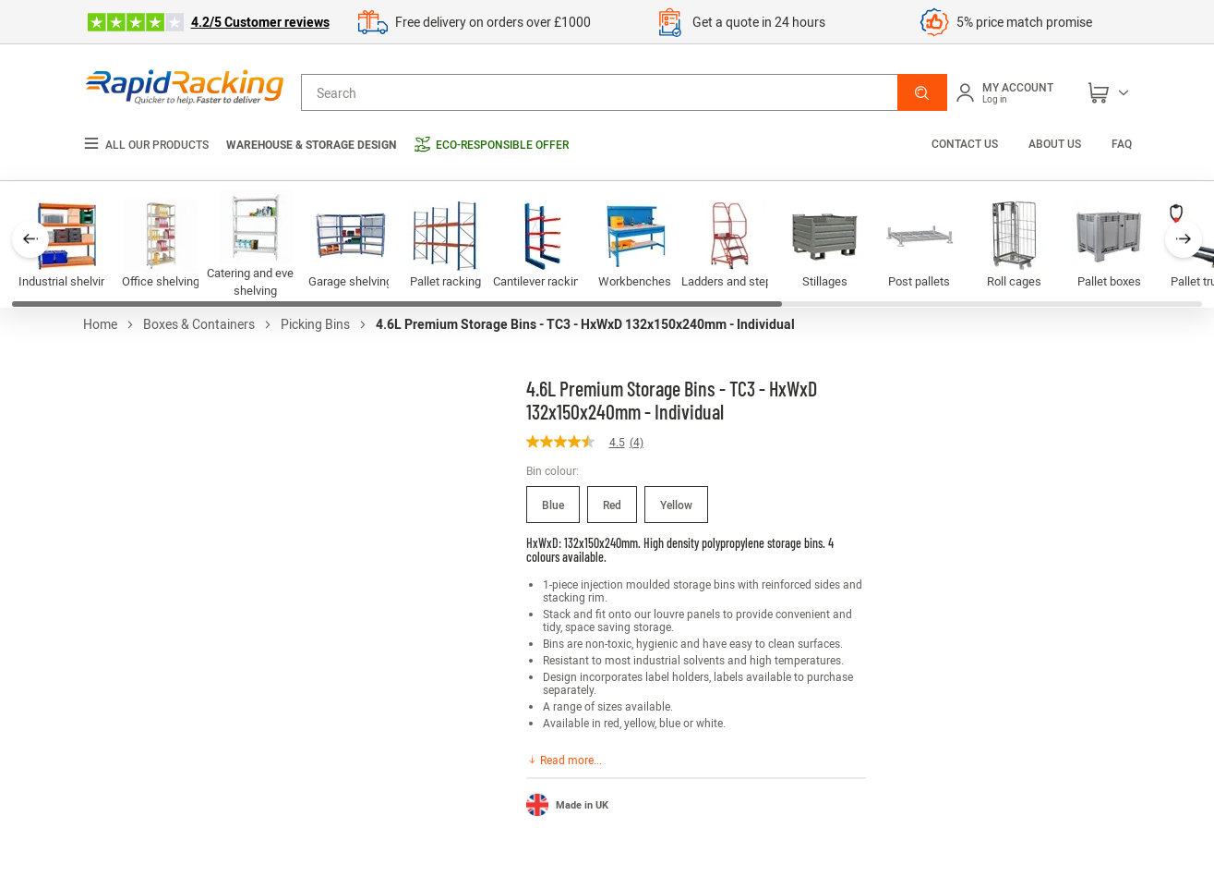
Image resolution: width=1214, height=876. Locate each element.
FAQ (1122, 143)
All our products (146, 144)
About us (1054, 143)
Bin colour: (552, 470)
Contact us (966, 143)
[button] (922, 92)
